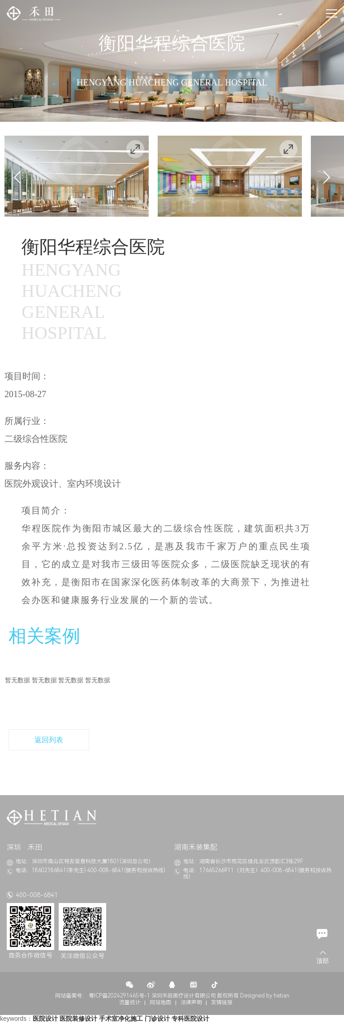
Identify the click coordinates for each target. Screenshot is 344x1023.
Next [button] (324, 177)
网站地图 (160, 1002)
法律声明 (191, 1002)
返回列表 (48, 740)
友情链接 (221, 1002)
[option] (76, 176)
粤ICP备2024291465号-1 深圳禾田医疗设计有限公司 (152, 996)
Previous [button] (20, 177)
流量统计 (130, 1002)
